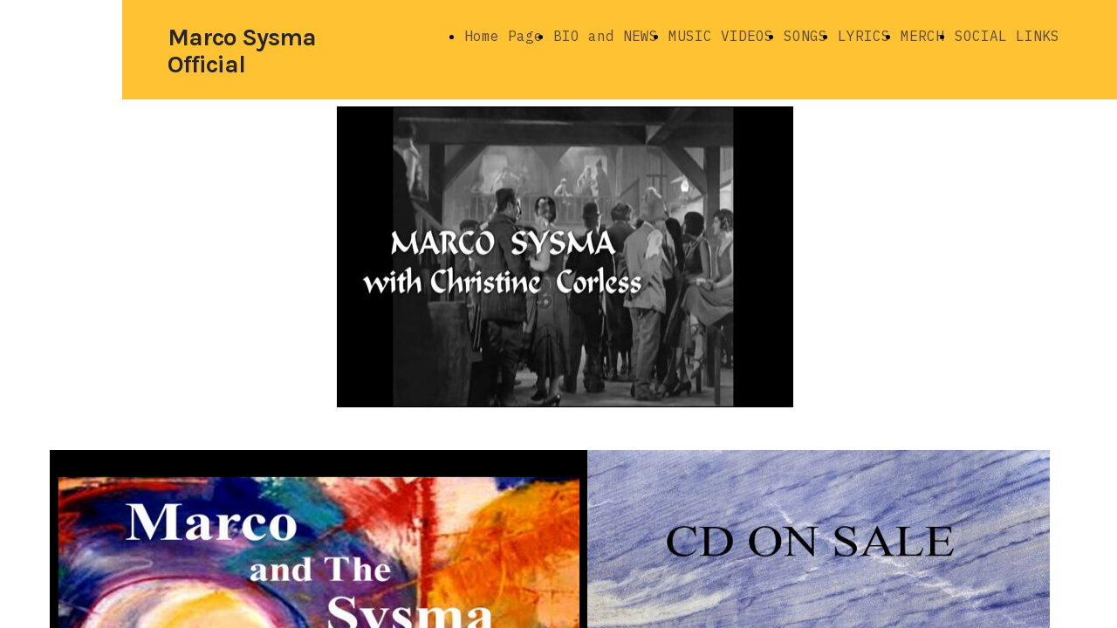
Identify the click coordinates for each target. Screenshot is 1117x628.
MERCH (922, 35)
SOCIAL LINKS (1007, 35)
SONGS (805, 35)
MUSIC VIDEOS (720, 35)
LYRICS (864, 35)
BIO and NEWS (605, 35)
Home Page (503, 35)
